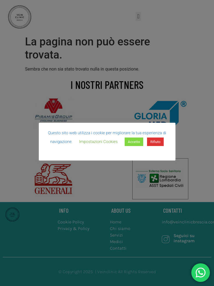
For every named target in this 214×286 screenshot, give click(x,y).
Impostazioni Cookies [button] (98, 141)
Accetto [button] (134, 142)
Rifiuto (155, 142)
